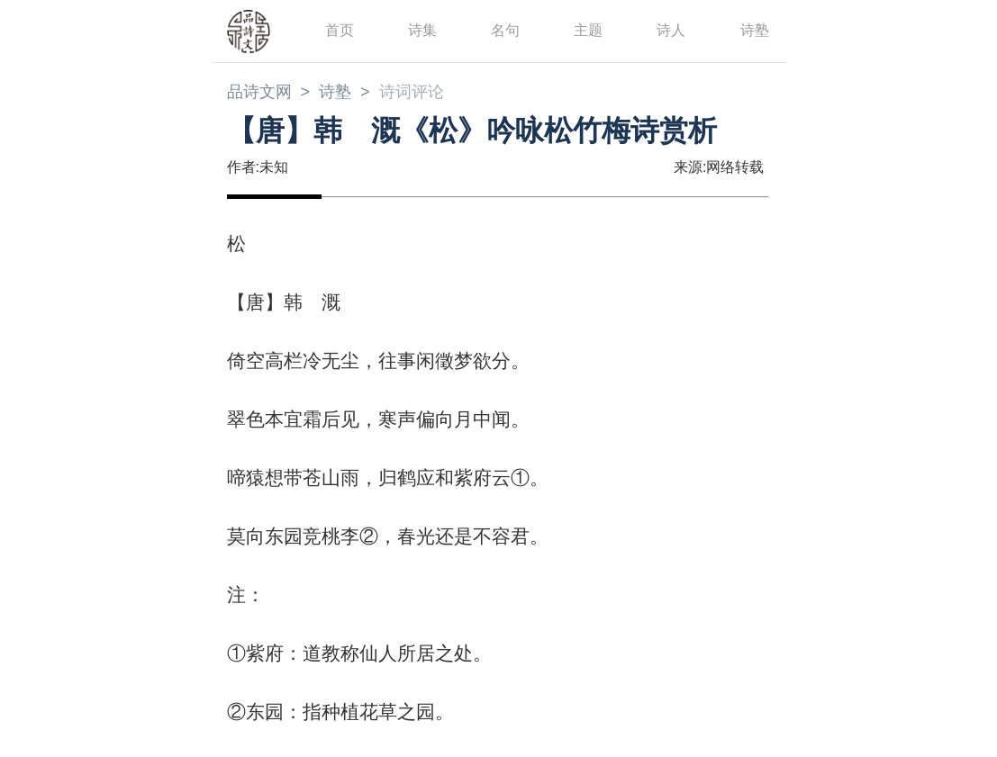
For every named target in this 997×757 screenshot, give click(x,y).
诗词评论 (411, 92)
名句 (505, 30)
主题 (588, 30)
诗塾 (754, 30)
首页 (339, 30)
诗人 (671, 30)
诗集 (422, 30)
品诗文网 (259, 92)
